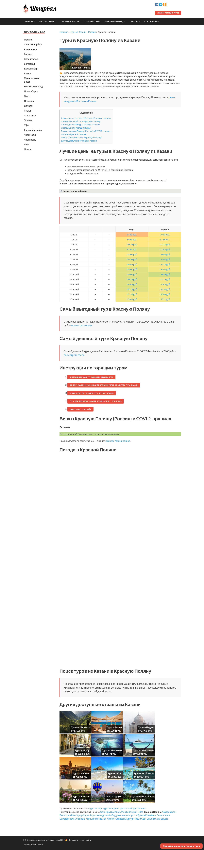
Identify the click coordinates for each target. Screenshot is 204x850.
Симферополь (67, 818)
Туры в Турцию (113, 796)
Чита (26, 144)
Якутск (27, 149)
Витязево (97, 818)
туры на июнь (139, 808)
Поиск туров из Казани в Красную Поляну (81, 137)
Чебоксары (30, 134)
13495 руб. (132, 259)
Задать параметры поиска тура (181, 846)
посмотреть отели (81, 325)
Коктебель (150, 815)
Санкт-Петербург (33, 44)
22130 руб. (164, 289)
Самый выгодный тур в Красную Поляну (80, 121)
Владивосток (31, 59)
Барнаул (28, 54)
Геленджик (131, 811)
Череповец (30, 139)
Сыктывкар (30, 115)
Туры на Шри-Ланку (143, 796)
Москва (28, 39)
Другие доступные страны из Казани (79, 140)
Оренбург (29, 101)
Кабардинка (115, 815)
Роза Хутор (77, 815)
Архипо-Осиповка (116, 818)
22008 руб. (164, 294)
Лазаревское (168, 811)
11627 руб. (132, 244)
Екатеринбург (31, 68)
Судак (86, 815)
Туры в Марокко (81, 773)
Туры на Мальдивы (143, 750)
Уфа (26, 125)
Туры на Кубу (82, 750)
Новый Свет (140, 818)
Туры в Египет (114, 727)
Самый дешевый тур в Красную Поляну (80, 124)
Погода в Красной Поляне (73, 134)
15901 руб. (132, 274)
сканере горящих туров (118, 440)
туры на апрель (111, 808)
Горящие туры (92, 21)
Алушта (94, 815)
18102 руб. (164, 269)
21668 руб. (164, 284)
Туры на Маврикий (112, 750)
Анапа (115, 811)
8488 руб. (132, 234)
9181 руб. (132, 249)
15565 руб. (132, 264)
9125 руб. (165, 239)
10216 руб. (164, 244)
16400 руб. (132, 269)
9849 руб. (132, 239)
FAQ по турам (46, 21)
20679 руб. (164, 279)
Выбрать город (114, 21)
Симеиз (151, 818)
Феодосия (103, 815)
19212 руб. (132, 289)
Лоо (105, 818)
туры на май (125, 808)
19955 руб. (132, 294)
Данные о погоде (30, 844)
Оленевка (80, 818)
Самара (28, 105)
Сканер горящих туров (168, 13)
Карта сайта (85, 840)
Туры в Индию (146, 727)
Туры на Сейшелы (144, 773)
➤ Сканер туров (70, 21)
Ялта (140, 811)
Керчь (89, 818)
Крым (109, 811)
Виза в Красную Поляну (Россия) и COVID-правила (86, 131)
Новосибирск (31, 91)
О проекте (73, 840)
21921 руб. (164, 299)
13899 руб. (164, 274)
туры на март (96, 808)
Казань (27, 73)
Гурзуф (129, 818)
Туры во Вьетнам (80, 727)
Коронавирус (152, 21)
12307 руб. (164, 259)
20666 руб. (132, 299)
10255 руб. (164, 249)
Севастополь (163, 815)
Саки (157, 818)
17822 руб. (132, 279)
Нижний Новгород (33, 86)
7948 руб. (165, 234)
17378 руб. (164, 264)
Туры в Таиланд (81, 796)
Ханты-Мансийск (33, 130)
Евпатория (65, 815)
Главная (30, 21)
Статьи (134, 21)
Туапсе (141, 815)
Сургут (27, 110)
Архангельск (30, 49)
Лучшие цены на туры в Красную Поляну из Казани (86, 118)
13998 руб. (164, 254)
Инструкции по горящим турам (76, 127)
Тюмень (28, 120)
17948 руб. (132, 284)
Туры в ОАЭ (114, 773)
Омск (26, 96)
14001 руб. (132, 254)
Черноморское (129, 815)
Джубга (164, 818)
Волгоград (29, 63)
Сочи (103, 811)
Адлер (122, 811)
